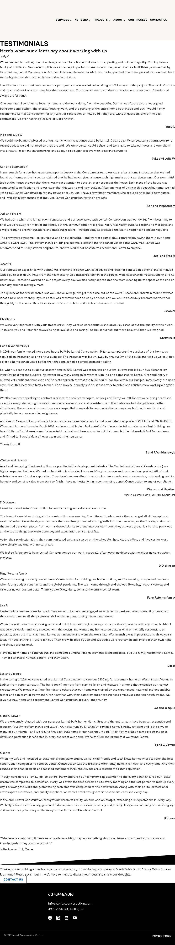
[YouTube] (75, 918)
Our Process (137, 20)
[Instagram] (58, 918)
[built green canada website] (148, 895)
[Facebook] (50, 918)
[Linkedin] (67, 918)
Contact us (158, 20)
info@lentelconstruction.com (70, 903)
